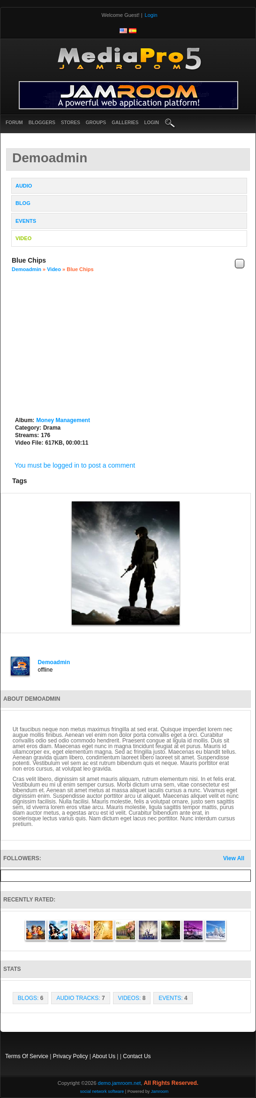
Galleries (125, 122)
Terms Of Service (26, 1056)
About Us (103, 1056)
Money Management (63, 420)
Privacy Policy (70, 1056)
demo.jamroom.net (119, 1083)
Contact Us (137, 1056)
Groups (96, 122)
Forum (14, 122)
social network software (102, 1091)
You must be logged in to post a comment (75, 465)
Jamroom (160, 1091)
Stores (70, 122)
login (151, 122)
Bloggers (42, 122)
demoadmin (26, 269)
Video (54, 269)
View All (233, 858)
